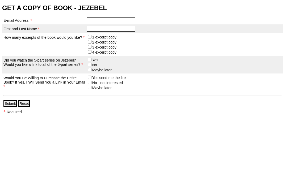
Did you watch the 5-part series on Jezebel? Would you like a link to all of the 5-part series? (43, 62)
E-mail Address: (17, 20)
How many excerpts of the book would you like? (44, 37)
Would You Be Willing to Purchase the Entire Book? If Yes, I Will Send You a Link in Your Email (44, 82)
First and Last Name (21, 29)
